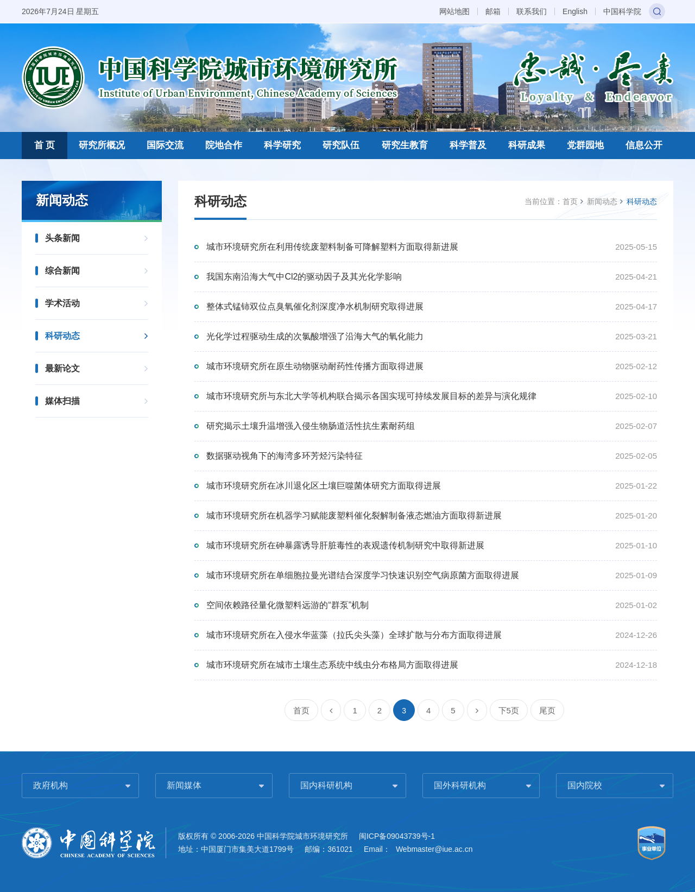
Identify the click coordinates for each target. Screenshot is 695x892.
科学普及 (468, 145)
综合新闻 (62, 270)
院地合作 (223, 145)
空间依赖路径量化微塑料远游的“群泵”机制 (287, 605)
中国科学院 (622, 11)
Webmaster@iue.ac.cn (434, 849)
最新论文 (62, 368)
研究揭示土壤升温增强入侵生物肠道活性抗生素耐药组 (310, 426)
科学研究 (282, 145)
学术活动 (62, 303)
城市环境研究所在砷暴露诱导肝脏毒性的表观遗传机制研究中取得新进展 (345, 545)
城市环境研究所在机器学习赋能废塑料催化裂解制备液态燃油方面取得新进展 (354, 515)
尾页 (547, 710)
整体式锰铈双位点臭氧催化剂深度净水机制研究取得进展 (315, 306)
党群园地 (585, 145)
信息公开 (644, 145)
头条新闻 (62, 238)
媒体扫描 (62, 401)
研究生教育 (405, 145)
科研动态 (62, 335)
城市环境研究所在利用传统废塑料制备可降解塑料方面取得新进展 (332, 246)
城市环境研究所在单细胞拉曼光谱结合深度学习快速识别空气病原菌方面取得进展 (362, 575)
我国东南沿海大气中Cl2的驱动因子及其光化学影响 (304, 276)
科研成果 (526, 145)
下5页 (508, 710)
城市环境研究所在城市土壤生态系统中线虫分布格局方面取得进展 (332, 664)
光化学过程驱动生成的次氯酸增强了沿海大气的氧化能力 (315, 336)
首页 (570, 201)
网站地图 (454, 11)
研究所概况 (102, 145)
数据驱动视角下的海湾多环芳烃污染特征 (284, 455)
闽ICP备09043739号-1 (397, 836)
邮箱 (493, 11)
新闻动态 (602, 201)
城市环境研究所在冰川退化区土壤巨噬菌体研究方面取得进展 (323, 485)
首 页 (44, 145)
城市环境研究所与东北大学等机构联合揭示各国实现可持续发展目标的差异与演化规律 (371, 396)
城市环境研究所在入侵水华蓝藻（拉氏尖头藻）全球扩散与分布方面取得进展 (354, 635)
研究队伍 (341, 145)
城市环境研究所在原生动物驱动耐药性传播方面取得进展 (315, 366)
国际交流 (165, 145)
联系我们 (531, 11)
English (575, 11)
